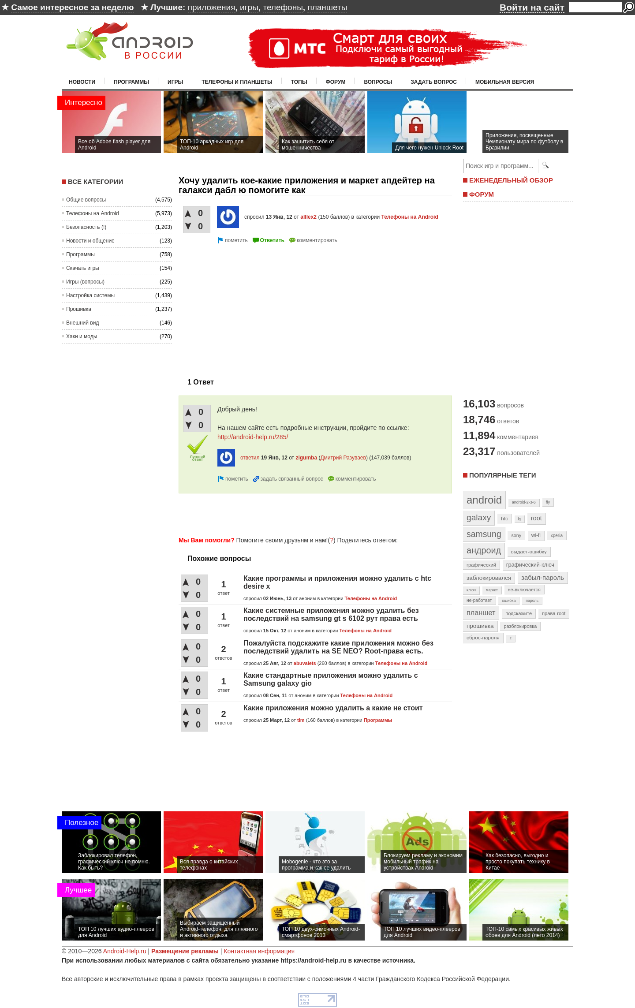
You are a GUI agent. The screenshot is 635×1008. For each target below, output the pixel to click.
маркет (492, 590)
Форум (336, 82)
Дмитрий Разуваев (343, 458)
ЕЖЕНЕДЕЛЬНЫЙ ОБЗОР (511, 180)
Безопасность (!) (86, 227)
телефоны (283, 7)
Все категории (95, 181)
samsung (484, 534)
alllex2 (308, 217)
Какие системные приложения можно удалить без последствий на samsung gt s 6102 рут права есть (331, 614)
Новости (82, 82)
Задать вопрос (434, 82)
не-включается (524, 589)
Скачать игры (82, 268)
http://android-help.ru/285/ (252, 437)
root (536, 518)
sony (516, 535)
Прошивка (78, 309)
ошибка (508, 600)
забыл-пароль (542, 577)
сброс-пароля (483, 638)
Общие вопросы (86, 200)
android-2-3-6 (524, 502)
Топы (299, 82)
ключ (471, 590)
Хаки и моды (81, 336)
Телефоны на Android (92, 213)
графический (481, 564)
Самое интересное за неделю (72, 7)
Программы (131, 82)
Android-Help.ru (124, 951)
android (484, 500)
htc (504, 518)
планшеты (327, 7)
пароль (532, 600)
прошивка (480, 626)
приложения (211, 7)
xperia (557, 535)
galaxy (479, 517)
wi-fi (536, 535)
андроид (484, 550)
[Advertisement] (253, 307)
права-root (554, 613)
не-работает (479, 600)
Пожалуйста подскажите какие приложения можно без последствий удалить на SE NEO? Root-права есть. (338, 647)
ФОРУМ (481, 194)
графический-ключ (530, 565)
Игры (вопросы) (85, 282)
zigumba (306, 458)
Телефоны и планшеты (237, 82)
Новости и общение (90, 241)
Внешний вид (82, 323)
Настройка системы (90, 295)
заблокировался (489, 578)
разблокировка (520, 626)
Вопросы (378, 82)
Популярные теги (502, 475)
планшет (481, 612)
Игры (175, 82)
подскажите (518, 613)
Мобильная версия (504, 82)
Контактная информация (259, 951)
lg (519, 519)
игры (249, 7)
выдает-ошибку (529, 551)
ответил (250, 458)
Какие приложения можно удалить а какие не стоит (333, 708)
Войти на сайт (532, 7)
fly (548, 502)
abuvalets (305, 663)
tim (301, 720)
